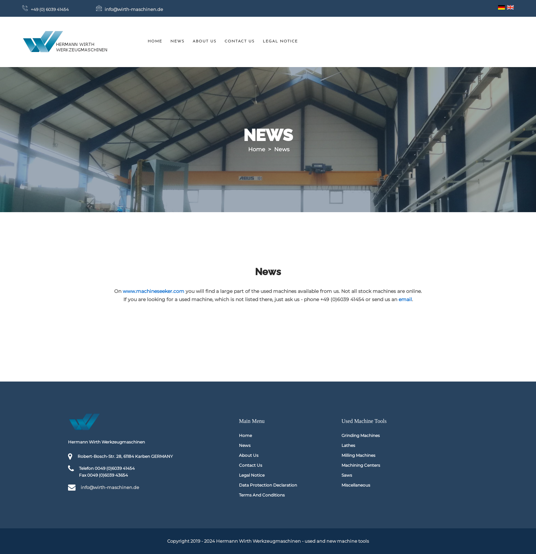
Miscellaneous (355, 485)
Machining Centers (360, 465)
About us (204, 41)
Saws (346, 475)
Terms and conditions (262, 495)
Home (155, 41)
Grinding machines (360, 435)
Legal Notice (280, 41)
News (178, 41)
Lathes (348, 445)
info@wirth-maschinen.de (134, 9)
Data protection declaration (268, 485)
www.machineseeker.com (153, 291)
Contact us (240, 41)
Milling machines (358, 455)
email (405, 299)
